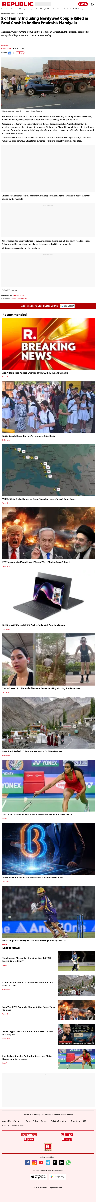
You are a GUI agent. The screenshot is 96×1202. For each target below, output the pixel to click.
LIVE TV (83, 4)
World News (6, 377)
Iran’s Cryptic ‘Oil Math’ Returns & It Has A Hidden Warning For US (28, 1033)
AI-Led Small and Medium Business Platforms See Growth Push (32, 877)
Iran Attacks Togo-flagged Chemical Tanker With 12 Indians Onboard (35, 372)
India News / (11, 9)
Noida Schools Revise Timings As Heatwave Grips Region (29, 436)
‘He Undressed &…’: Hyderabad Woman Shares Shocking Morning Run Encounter (41, 688)
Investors (75, 1121)
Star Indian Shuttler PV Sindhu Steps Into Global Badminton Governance (37, 814)
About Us (6, 1121)
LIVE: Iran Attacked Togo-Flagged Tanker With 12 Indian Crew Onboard (36, 562)
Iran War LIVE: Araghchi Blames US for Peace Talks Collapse (28, 1009)
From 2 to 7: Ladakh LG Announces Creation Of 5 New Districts (32, 751)
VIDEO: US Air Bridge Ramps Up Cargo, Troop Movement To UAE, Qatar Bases (38, 499)
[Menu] (91, 4)
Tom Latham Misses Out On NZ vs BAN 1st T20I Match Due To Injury (26, 960)
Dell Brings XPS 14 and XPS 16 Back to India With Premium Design (33, 625)
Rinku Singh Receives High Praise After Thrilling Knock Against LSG (34, 940)
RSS (84, 1121)
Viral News (5, 692)
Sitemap (44, 1121)
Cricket (4, 944)
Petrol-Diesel (18, 1125)
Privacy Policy (32, 1121)
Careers (5, 1125)
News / (3, 9)
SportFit (4, 818)
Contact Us (18, 1121)
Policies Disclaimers (59, 1121)
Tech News (6, 629)
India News (6, 48)
